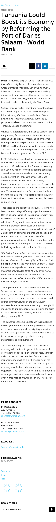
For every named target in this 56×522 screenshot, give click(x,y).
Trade (4, 478)
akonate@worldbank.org (13, 415)
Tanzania (5, 471)
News (17, 5)
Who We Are (6, 5)
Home (4, 475)
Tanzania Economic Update (13, 447)
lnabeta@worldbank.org (12, 431)
